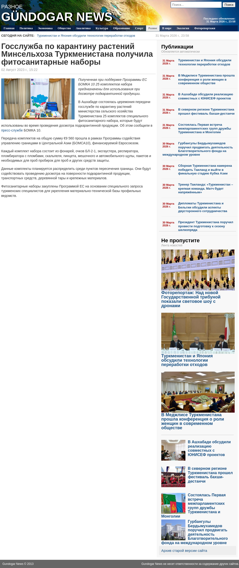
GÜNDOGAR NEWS (56, 17)
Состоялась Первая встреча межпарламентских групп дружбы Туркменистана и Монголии (204, 128)
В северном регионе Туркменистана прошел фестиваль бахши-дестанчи (206, 111)
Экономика (45, 28)
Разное (152, 28)
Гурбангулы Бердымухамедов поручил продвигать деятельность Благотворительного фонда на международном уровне (197, 148)
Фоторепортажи (204, 28)
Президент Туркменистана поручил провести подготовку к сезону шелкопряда (205, 226)
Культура (102, 28)
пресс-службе (12, 130)
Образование (121, 28)
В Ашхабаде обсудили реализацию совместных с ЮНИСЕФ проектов (205, 96)
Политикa (26, 28)
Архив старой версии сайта (184, 550)
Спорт (139, 28)
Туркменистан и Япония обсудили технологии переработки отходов (113, 35)
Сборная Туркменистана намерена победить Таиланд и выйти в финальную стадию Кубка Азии (205, 169)
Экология (182, 28)
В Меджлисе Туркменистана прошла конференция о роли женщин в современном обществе (206, 79)
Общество (64, 28)
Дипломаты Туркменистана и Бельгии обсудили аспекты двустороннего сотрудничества (202, 207)
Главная (9, 28)
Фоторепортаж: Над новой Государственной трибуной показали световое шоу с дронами (198, 297)
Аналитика (83, 28)
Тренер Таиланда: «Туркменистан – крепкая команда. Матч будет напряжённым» (205, 188)
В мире (166, 28)
